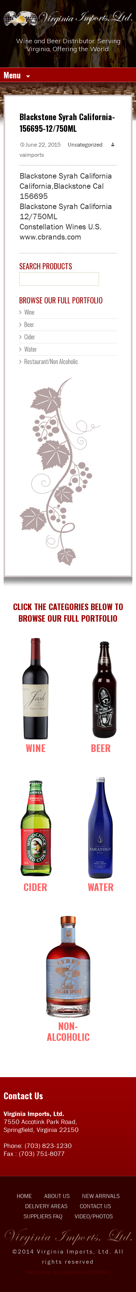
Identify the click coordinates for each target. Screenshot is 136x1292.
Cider (29, 336)
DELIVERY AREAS (46, 1206)
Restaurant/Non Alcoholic (51, 361)
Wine (29, 312)
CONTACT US (95, 1206)
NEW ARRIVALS (101, 1196)
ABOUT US (57, 1196)
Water (30, 349)
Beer (29, 324)
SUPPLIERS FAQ (43, 1216)
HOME (24, 1196)
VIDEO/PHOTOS (94, 1216)
